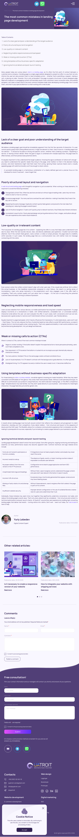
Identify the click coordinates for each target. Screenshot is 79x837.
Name (6, 626)
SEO (42, 802)
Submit (15, 732)
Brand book (44, 782)
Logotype (44, 779)
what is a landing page (35, 72)
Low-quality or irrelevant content (15, 49)
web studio (72, 502)
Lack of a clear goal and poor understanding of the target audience (28, 41)
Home (6, 11)
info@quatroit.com (14, 787)
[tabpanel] (21, 573)
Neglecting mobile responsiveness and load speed (21, 53)
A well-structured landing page (11, 186)
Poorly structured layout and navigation (18, 45)
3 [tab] (41, 596)
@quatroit (11, 790)
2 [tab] (39, 596)
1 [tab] (37, 596)
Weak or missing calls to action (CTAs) (17, 57)
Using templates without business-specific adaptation (23, 61)
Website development (14, 797)
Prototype (44, 786)
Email (43, 626)
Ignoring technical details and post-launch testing (22, 65)
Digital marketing (48, 797)
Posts (10, 11)
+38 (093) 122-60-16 (15, 780)
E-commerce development (13, 802)
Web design (46, 774)
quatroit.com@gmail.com (16, 783)
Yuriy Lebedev (22, 519)
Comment (8, 636)
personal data (24, 654)
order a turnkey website (22, 377)
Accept (24, 830)
